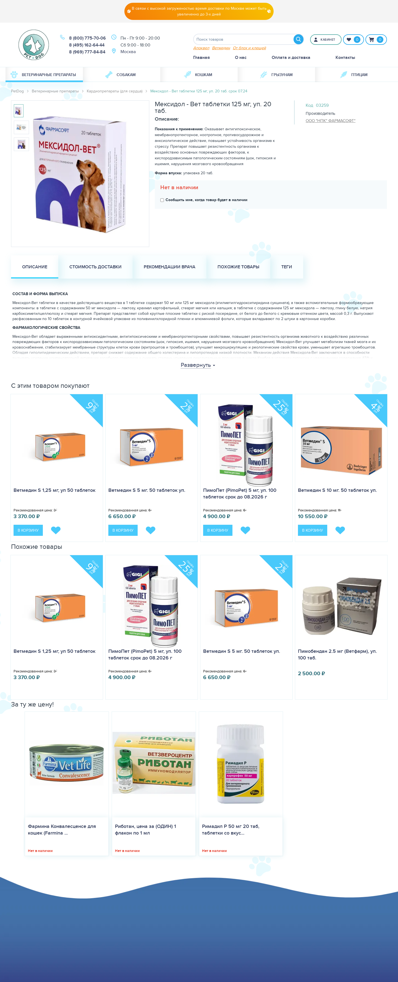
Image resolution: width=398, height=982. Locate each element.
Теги (286, 267)
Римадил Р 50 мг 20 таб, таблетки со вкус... (230, 829)
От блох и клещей (249, 48)
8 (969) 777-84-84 (87, 52)
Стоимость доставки (95, 267)
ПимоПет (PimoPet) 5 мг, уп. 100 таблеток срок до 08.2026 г (239, 493)
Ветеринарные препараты (43, 74)
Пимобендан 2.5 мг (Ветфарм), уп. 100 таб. (337, 654)
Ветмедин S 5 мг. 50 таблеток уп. (146, 490)
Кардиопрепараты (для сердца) (114, 91)
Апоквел (201, 48)
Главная (201, 57)
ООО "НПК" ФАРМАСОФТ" (330, 120)
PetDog (17, 91)
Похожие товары (238, 267)
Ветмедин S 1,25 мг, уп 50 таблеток (54, 490)
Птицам (354, 74)
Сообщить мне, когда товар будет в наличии (203, 199)
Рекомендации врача (169, 267)
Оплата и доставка (291, 57)
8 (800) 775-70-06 (87, 38)
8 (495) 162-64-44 (86, 45)
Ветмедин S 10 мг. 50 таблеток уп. (337, 490)
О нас (241, 57)
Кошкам (198, 74)
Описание (34, 267)
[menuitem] (44, 74)
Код (309, 105)
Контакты (345, 57)
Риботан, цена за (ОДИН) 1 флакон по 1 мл (145, 829)
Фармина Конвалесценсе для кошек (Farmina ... (62, 829)
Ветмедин (221, 48)
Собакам (120, 74)
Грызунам (276, 74)
